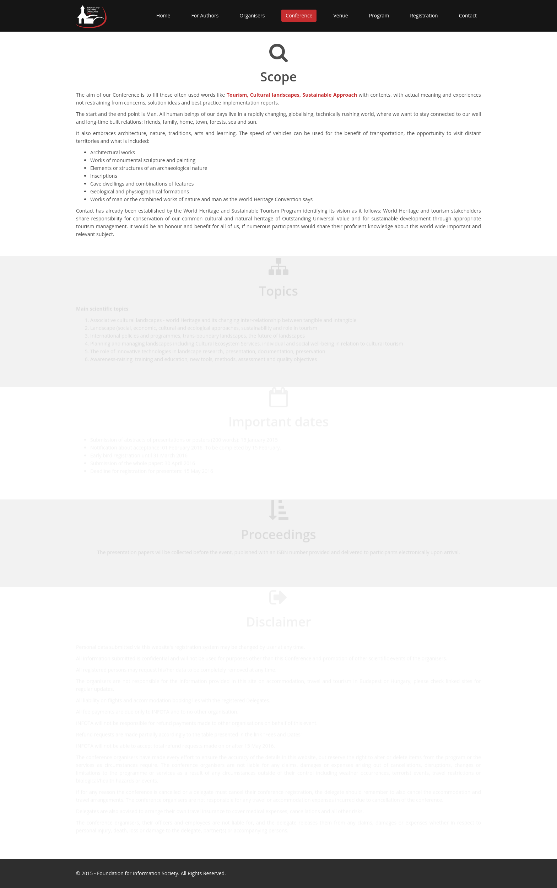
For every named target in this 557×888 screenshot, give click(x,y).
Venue (340, 15)
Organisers (252, 15)
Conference (299, 15)
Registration (424, 15)
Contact (468, 15)
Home (163, 15)
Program (379, 15)
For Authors (204, 15)
